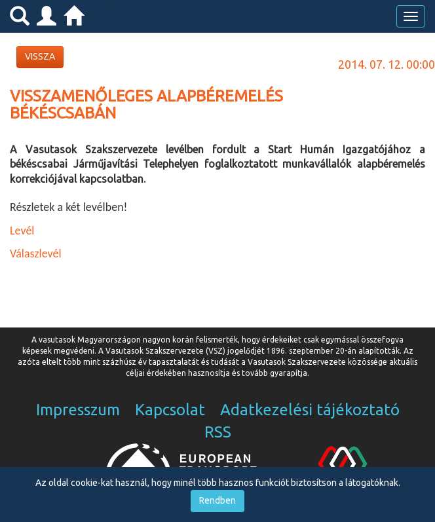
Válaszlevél (36, 253)
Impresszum (78, 410)
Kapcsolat (170, 410)
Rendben (217, 500)
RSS (217, 432)
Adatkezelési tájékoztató (310, 410)
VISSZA (40, 56)
